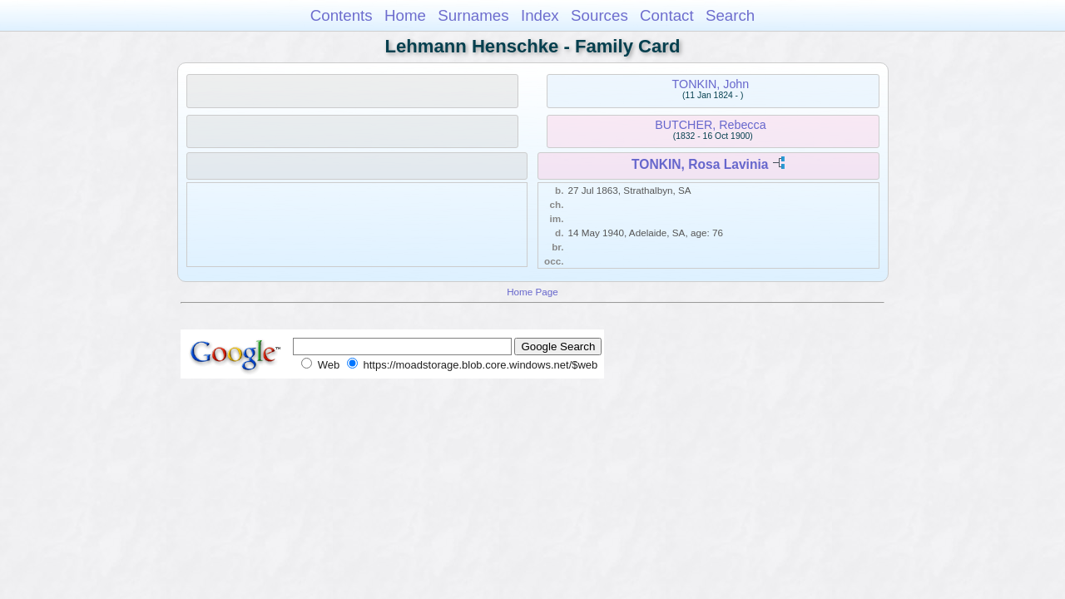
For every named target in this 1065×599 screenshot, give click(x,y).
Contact (667, 15)
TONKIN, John (711, 84)
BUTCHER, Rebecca (710, 124)
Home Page (532, 291)
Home (405, 15)
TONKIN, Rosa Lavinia (700, 164)
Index (540, 15)
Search (730, 15)
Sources (599, 15)
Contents (341, 15)
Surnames (473, 15)
